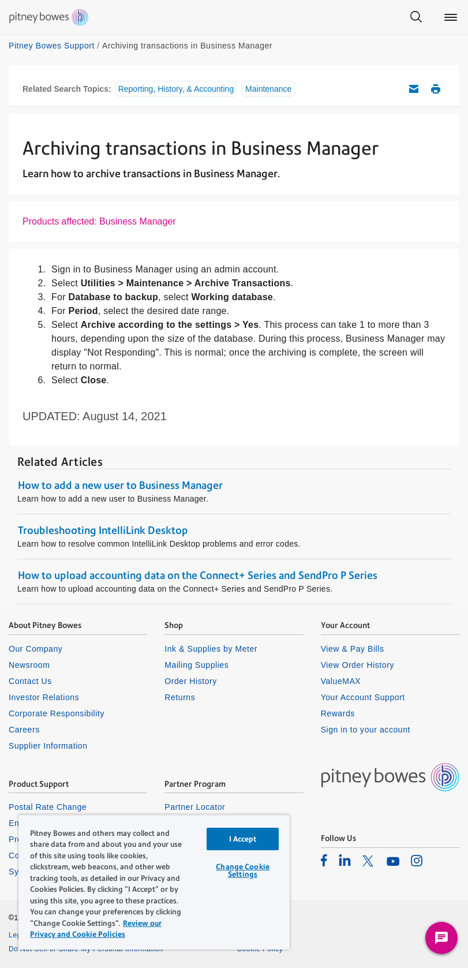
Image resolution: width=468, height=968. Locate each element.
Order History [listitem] (190, 681)
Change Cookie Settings (242, 870)
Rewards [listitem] (338, 713)
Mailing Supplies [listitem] (196, 665)
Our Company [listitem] (35, 648)
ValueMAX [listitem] (341, 681)
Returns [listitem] (179, 697)
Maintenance (268, 89)
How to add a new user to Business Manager (120, 485)
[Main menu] (450, 17)
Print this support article (436, 89)
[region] (154, 882)
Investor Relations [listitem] (44, 697)
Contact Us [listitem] (30, 681)
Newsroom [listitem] (29, 665)
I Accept (243, 839)
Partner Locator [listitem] (194, 807)
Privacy (249, 935)
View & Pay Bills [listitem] (352, 648)
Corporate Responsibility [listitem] (56, 713)
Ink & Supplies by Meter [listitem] (210, 648)
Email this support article (414, 89)
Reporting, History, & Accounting (176, 89)
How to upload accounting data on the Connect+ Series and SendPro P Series (197, 575)
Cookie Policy (260, 949)
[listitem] (324, 860)
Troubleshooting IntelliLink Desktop (103, 530)
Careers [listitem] (24, 729)
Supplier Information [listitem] (48, 745)
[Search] (416, 17)
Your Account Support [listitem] (363, 697)
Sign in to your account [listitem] (365, 729)
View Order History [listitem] (357, 665)
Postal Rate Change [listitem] (48, 807)
